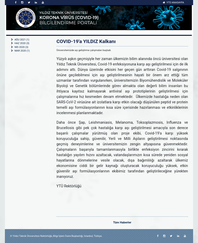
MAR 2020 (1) (20, 50)
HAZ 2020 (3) (20, 43)
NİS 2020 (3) (19, 47)
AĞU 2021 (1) (20, 39)
